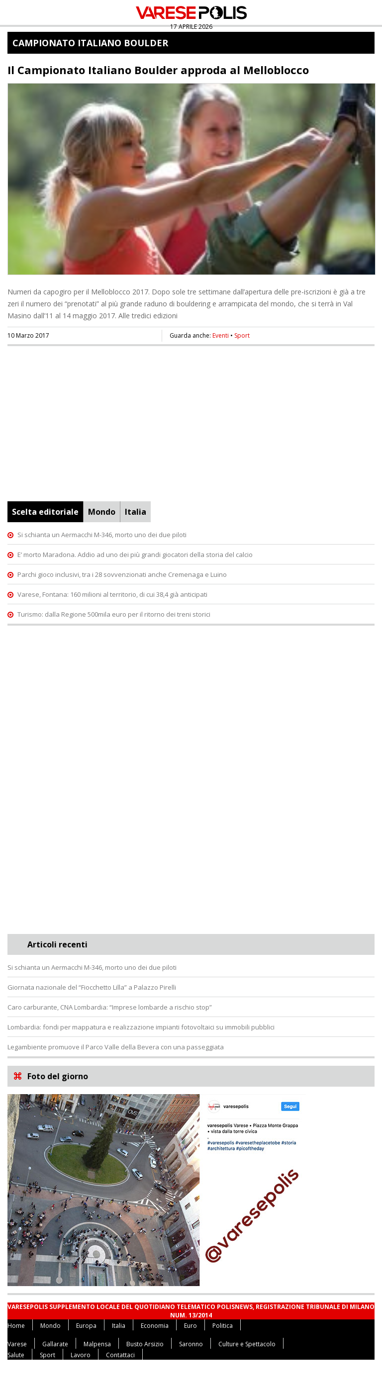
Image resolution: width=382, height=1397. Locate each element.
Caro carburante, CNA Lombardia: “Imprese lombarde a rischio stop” (109, 1007)
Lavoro (81, 1355)
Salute (15, 1355)
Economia (155, 1325)
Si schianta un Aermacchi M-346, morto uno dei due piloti (102, 534)
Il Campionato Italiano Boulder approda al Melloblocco (158, 70)
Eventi (220, 335)
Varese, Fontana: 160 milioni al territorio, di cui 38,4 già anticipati (112, 594)
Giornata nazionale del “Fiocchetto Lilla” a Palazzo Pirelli (91, 987)
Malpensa (97, 1344)
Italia (135, 511)
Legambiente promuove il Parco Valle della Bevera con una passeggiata (115, 1046)
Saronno (191, 1344)
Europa (86, 1325)
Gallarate (55, 1344)
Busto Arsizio (145, 1344)
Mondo (101, 511)
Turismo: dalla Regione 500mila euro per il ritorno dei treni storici (113, 614)
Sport (242, 335)
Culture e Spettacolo (247, 1344)
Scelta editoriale (45, 511)
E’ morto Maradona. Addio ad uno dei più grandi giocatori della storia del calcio (135, 554)
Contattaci (120, 1355)
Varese (17, 1344)
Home (16, 1325)
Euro (190, 1325)
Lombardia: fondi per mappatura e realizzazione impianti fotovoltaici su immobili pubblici (141, 1027)
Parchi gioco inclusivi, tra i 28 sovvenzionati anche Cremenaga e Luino (122, 574)
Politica (222, 1325)
